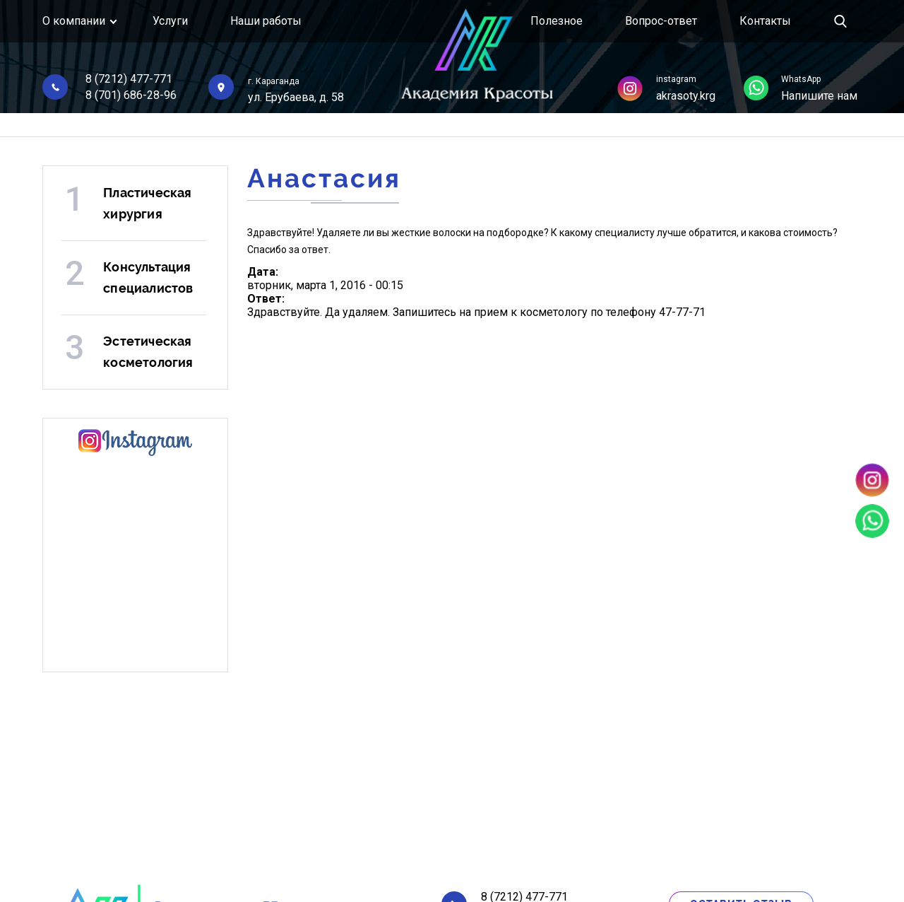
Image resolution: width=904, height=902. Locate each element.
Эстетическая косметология (148, 352)
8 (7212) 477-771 (128, 79)
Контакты (765, 21)
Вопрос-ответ (661, 21)
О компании (73, 21)
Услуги (170, 21)
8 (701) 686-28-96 (131, 95)
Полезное (556, 21)
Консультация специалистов (148, 277)
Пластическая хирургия (147, 203)
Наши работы (266, 21)
